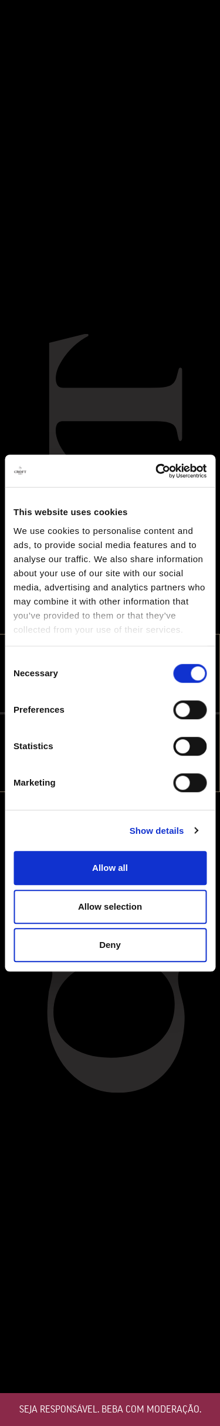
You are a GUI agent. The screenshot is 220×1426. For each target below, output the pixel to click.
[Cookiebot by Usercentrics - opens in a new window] (157, 471)
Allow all (110, 868)
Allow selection (110, 906)
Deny (110, 945)
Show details (157, 831)
